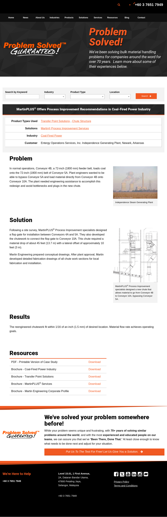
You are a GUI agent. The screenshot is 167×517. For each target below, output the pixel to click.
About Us (40, 17)
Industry (49, 92)
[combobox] (54, 96)
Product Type (77, 92)
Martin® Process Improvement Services (65, 128)
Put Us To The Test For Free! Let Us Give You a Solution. (102, 451)
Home (11, 17)
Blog (127, 17)
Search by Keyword (16, 92)
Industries (54, 17)
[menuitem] (21, 6)
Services (98, 17)
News (25, 17)
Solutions (83, 17)
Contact (141, 17)
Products (69, 17)
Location (115, 92)
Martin (21, 6)
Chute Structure (81, 121)
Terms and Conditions (126, 485)
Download (95, 362)
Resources (112, 17)
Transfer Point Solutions (55, 121)
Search (144, 96)
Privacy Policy (121, 481)
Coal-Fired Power (51, 135)
